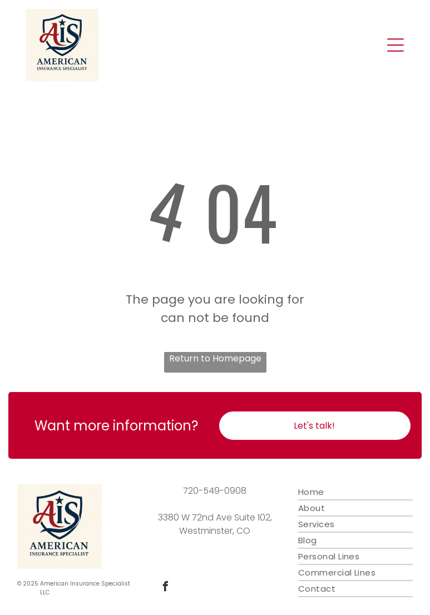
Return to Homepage (215, 358)
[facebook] (166, 588)
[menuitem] (355, 492)
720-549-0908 (214, 490)
